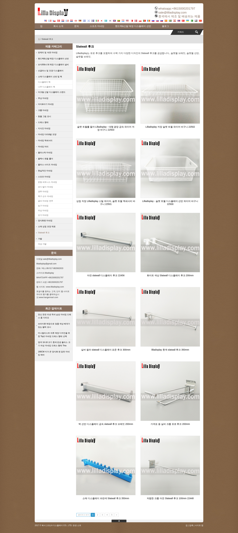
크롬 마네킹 (43, 110)
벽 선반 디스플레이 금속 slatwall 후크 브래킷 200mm (106, 424)
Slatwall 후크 (43, 232)
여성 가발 (42, 244)
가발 (40, 239)
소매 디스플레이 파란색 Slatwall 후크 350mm (105, 498)
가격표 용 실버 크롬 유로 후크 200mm (170, 424)
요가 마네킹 (43, 215)
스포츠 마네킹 (97, 26)
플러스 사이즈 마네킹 (47, 164)
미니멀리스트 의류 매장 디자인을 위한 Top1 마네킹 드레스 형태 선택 (54, 335)
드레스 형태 (43, 122)
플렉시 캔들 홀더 (45, 159)
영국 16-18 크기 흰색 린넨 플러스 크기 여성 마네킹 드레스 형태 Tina (54, 344)
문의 (76, 26)
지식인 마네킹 (44, 128)
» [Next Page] (116, 515)
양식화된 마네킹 (45, 220)
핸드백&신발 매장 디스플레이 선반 (133, 26)
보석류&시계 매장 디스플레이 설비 (53, 64)
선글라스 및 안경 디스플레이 (50, 71)
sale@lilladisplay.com (172, 12)
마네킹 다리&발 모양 (47, 134)
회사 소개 (58, 26)
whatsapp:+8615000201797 (176, 8)
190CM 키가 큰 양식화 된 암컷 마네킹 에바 (54, 353)
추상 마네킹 (43, 98)
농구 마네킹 (43, 206)
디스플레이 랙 (44, 82)
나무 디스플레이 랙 (46, 87)
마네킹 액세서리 (45, 140)
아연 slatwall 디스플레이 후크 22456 (105, 275)
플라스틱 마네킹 (45, 152)
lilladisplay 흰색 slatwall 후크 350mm (170, 349)
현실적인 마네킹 (45, 171)
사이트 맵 (199, 525)
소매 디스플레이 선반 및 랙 (50, 76)
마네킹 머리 (43, 146)
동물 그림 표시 (44, 116)
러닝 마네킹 (43, 210)
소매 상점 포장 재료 (47, 226)
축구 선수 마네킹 (45, 196)
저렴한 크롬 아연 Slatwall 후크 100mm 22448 (170, 498)
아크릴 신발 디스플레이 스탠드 (51, 92)
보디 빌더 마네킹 (45, 187)
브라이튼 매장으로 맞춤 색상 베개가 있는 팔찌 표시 (54, 325)
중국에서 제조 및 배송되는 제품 (179, 16)
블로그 (165, 26)
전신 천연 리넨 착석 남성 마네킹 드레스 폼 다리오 (54, 316)
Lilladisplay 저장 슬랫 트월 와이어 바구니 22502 (170, 126)
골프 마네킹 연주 (45, 201)
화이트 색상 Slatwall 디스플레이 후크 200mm (170, 275)
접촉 (191, 525)
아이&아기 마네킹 (46, 104)
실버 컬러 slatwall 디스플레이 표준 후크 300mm (105, 349)
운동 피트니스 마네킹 (47, 182)
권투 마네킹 (43, 191)
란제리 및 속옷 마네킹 (48, 52)
